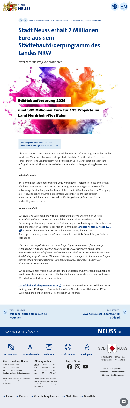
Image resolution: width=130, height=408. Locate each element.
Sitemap (105, 375)
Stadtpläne (72, 396)
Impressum (116, 368)
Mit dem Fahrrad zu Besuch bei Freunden (29, 316)
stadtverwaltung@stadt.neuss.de (16, 373)
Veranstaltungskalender (47, 396)
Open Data (89, 396)
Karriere (23, 396)
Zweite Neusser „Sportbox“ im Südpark (101, 316)
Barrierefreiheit (118, 372)
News (31, 20)
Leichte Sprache (117, 375)
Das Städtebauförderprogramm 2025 (38, 285)
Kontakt (106, 368)
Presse (9, 396)
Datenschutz (104, 372)
